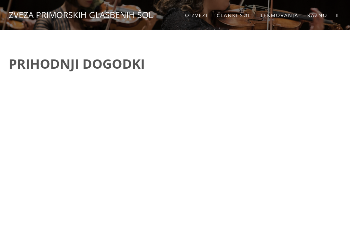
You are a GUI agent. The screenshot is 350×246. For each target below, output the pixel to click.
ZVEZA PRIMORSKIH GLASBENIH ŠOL (83, 14)
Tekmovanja (277, 15)
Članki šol (232, 15)
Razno (315, 15)
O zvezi (194, 15)
